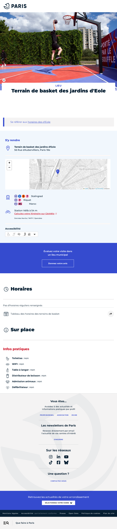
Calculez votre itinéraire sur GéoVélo (34, 213)
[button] (57, 171)
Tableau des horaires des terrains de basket (35, 313)
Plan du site (108, 513)
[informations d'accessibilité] (21, 234)
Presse (63, 513)
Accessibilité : (39, 513)
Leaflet (85, 188)
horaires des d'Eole (39, 122)
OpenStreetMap (99, 188)
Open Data (73, 513)
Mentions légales (10, 513)
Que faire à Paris (25, 523)
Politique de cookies (91, 513)
